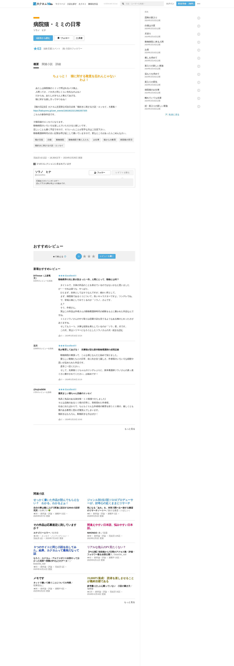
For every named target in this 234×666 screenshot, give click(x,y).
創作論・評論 (46, 514)
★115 (89, 592)
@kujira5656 (39, 389)
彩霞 (105, 533)
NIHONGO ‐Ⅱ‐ (94, 533)
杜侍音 (55, 533)
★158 (36, 536)
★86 (35, 589)
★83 (35, 567)
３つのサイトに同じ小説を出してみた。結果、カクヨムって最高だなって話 (56, 550)
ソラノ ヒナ (39, 30)
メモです (38, 578)
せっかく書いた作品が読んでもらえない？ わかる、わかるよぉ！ (56, 501)
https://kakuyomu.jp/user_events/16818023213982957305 (60, 110)
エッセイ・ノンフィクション (54, 536)
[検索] (123, 3)
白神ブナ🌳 (45, 510)
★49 (89, 536)
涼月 (35, 345)
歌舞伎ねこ (38, 585)
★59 (35, 514)
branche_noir (39, 564)
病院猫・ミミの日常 (57, 24)
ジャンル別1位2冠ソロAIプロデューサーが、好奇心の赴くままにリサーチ (110, 501)
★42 (89, 558)
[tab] (36, 65)
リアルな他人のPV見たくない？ (106, 547)
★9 (88, 514)
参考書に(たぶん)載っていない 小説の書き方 (108, 586)
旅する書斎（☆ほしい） (119, 510)
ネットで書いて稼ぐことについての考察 (52, 582)
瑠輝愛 (90, 588)
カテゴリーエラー (41, 533)
